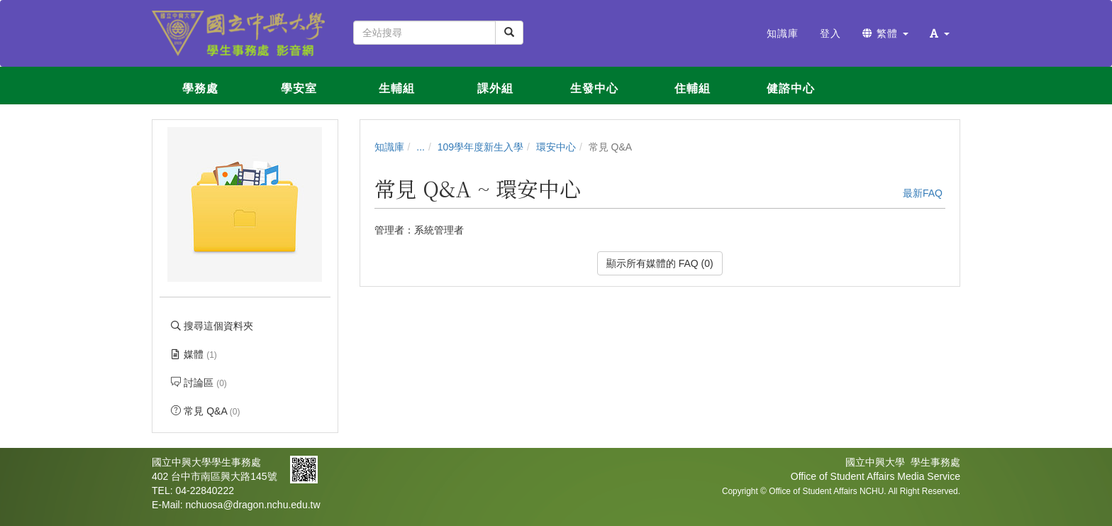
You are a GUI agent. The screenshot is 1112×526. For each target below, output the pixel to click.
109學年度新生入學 (480, 147)
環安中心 (556, 147)
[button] (939, 33)
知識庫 (389, 147)
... (420, 147)
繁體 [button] (885, 33)
